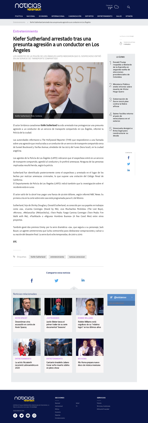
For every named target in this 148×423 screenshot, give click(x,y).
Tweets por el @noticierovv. (116, 303)
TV (76, 406)
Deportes (57, 415)
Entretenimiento (19, 22)
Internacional (59, 406)
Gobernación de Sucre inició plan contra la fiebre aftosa (121, 103)
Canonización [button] (74, 16)
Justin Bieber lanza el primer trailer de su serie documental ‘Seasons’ (56, 324)
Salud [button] (119, 16)
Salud (77, 403)
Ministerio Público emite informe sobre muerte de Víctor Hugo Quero (122, 88)
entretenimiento (57, 257)
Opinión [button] (129, 16)
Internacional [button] (58, 16)
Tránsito (99, 403)
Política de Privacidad (103, 409)
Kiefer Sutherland (38, 257)
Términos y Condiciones (103, 406)
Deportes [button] (89, 16)
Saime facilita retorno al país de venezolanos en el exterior (123, 117)
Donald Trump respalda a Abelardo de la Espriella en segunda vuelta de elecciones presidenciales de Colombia (122, 69)
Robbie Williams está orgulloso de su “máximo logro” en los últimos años (89, 324)
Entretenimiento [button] (104, 16)
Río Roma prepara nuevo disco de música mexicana (89, 364)
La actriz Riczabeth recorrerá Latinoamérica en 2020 (26, 365)
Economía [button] (43, 16)
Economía (58, 412)
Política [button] (19, 16)
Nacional (57, 403)
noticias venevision (77, 257)
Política (57, 409)
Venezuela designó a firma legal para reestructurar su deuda (122, 132)
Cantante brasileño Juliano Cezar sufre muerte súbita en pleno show (57, 365)
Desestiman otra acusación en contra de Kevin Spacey (25, 324)
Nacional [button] (31, 16)
